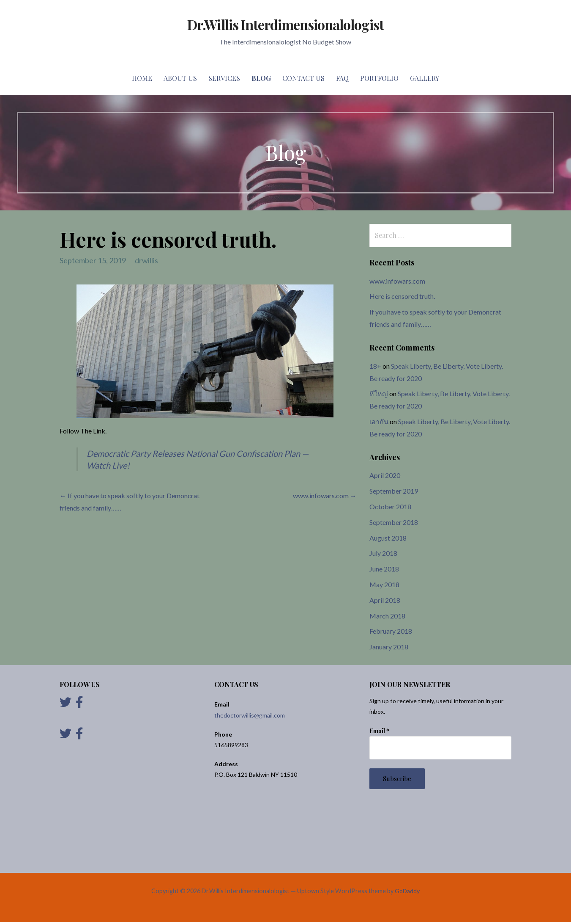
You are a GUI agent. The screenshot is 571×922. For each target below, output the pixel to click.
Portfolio (379, 78)
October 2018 (390, 506)
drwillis (146, 260)
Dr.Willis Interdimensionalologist (285, 24)
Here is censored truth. (402, 296)
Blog (261, 78)
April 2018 (384, 600)
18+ (375, 366)
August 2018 (388, 538)
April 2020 (384, 475)
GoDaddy (407, 890)
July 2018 (383, 553)
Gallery (424, 78)
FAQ (342, 78)
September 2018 (393, 522)
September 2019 (393, 491)
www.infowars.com (397, 281)
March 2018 (387, 616)
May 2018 (384, 584)
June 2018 (384, 569)
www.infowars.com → (325, 495)
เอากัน (378, 421)
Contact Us (303, 78)
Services (224, 78)
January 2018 (388, 647)
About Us (180, 78)
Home (142, 78)
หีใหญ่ (378, 393)
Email (379, 731)
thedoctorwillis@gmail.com (249, 715)
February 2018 (390, 631)
